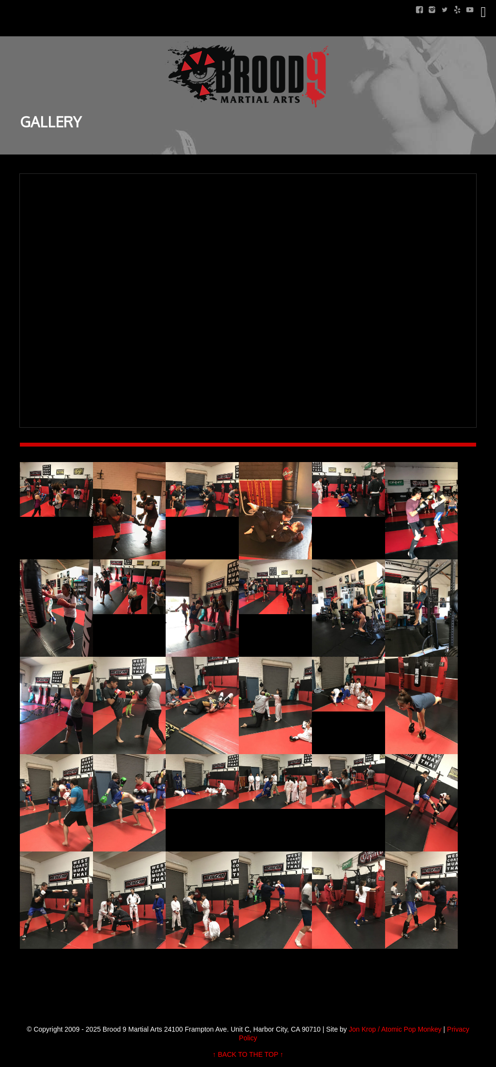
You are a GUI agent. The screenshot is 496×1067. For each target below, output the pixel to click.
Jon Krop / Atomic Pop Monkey (395, 1029)
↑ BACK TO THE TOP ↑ (248, 1054)
